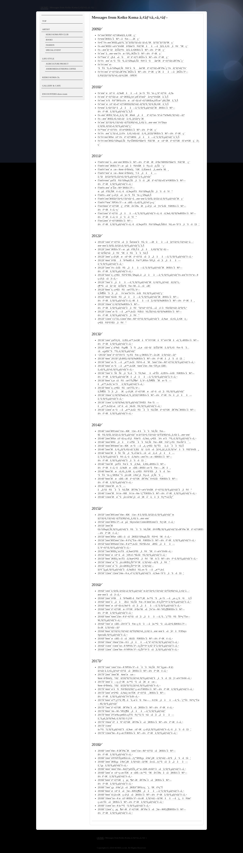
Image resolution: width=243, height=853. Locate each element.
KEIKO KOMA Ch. (51, 77)
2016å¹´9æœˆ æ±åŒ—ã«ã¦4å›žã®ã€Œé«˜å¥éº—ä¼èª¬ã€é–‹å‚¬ (135, 638)
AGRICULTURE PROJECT (57, 64)
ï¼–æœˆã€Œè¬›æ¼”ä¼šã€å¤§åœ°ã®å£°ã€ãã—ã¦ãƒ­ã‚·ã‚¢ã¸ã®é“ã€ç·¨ (143, 46)
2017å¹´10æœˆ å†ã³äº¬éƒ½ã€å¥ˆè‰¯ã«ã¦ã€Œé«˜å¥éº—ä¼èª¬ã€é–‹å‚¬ (140, 722)
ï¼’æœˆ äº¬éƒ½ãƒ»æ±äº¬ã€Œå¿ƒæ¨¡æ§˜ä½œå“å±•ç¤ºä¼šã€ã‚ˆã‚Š (133, 96)
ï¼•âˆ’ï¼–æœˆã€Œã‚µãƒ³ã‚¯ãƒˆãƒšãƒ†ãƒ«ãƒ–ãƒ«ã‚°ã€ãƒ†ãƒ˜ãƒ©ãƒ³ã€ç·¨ (136, 42)
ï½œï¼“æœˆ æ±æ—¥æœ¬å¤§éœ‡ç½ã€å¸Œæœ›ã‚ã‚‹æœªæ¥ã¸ (133, 169)
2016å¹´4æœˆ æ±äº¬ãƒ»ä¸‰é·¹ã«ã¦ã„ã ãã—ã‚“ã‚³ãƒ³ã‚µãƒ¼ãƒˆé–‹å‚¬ (139, 605)
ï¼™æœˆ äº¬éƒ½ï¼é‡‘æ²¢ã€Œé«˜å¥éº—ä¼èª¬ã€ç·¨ (127, 129)
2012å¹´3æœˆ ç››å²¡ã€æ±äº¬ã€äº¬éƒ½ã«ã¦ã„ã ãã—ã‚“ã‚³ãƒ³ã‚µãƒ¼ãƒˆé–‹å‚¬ (145, 256)
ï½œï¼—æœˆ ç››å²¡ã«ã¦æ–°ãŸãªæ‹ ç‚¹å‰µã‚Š (124, 195)
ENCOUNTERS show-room (54, 94)
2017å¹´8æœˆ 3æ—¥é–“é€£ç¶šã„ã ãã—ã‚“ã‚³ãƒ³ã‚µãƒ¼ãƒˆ (132, 711)
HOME (44, 7)
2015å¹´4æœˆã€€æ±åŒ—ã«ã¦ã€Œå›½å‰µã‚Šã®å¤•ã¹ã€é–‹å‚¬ (134, 536)
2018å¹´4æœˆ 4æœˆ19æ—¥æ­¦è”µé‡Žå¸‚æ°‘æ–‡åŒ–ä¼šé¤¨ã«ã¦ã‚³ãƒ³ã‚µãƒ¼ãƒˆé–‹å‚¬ (142, 769)
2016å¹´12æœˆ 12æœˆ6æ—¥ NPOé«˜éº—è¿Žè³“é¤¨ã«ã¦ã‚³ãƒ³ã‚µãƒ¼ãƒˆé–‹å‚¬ (138, 649)
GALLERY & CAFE (51, 85)
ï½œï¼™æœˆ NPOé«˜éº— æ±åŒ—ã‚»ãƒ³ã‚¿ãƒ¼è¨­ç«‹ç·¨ (127, 202)
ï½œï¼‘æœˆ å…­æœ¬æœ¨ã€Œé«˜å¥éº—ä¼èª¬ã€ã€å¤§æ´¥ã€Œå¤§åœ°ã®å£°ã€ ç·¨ (144, 162)
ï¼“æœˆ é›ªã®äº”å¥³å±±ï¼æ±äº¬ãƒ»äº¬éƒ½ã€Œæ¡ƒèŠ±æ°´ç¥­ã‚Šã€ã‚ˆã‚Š (138, 100)
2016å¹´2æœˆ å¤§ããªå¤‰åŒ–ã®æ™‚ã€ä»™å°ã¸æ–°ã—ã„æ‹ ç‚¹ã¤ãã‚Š (145, 598)
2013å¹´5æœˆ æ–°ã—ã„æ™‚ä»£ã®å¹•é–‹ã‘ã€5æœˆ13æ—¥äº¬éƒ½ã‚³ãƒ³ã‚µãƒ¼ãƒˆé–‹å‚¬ (146, 362)
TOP (44, 21)
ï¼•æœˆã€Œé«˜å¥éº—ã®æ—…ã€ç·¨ (119, 38)
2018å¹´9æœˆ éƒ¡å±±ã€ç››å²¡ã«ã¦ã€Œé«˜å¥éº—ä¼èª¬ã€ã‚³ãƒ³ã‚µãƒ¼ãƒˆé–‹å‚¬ (142, 794)
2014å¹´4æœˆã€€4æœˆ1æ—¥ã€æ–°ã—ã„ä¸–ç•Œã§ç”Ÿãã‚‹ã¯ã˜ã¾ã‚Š (141, 445)
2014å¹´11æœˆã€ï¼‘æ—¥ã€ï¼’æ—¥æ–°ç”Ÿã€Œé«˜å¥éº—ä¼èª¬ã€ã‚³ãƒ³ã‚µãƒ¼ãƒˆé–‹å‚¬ (147, 493)
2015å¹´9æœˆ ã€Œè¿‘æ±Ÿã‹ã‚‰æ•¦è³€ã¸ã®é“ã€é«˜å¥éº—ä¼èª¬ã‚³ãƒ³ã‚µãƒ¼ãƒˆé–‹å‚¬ (148, 558)
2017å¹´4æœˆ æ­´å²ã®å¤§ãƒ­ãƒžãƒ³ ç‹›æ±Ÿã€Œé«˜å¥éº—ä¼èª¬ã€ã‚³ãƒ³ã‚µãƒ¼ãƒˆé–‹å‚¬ (146, 689)
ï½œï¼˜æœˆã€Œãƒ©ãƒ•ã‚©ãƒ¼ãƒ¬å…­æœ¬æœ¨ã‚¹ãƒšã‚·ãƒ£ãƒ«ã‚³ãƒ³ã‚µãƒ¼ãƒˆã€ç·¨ (141, 198)
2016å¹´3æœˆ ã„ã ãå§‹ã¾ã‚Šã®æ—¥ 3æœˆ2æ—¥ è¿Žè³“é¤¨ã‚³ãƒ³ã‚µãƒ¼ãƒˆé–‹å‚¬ (144, 601)
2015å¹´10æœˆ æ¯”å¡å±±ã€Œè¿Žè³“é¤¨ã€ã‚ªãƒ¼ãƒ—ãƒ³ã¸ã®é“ (134, 562)
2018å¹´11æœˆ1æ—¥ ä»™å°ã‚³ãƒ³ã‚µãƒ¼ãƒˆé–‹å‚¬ (124, 805)
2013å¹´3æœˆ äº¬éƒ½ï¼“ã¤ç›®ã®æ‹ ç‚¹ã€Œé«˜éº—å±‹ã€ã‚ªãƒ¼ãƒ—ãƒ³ (137, 354)
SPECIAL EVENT (53, 50)
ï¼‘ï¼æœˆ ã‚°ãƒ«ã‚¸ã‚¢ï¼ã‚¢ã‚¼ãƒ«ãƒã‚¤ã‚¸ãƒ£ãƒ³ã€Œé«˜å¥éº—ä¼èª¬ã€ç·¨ (141, 133)
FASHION (50, 45)
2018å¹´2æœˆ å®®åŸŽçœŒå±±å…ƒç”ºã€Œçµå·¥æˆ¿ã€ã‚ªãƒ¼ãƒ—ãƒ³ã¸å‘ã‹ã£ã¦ (144, 758)
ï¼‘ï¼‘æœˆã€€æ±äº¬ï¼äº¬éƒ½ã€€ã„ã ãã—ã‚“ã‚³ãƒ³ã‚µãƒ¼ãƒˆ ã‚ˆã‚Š (138, 137)
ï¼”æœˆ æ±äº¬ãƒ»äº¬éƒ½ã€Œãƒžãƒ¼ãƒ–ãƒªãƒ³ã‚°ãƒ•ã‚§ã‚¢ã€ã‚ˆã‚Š (133, 104)
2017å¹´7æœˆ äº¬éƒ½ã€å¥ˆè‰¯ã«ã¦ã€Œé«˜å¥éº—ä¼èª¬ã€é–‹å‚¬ (136, 707)
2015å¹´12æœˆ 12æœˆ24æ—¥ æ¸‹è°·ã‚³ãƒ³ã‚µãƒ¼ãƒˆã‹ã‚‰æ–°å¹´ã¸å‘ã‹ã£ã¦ (141, 573)
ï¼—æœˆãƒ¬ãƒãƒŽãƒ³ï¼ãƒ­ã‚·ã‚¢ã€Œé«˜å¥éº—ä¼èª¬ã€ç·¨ (131, 49)
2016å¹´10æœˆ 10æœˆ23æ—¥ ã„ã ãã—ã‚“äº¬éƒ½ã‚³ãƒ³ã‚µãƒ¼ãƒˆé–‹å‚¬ (138, 642)
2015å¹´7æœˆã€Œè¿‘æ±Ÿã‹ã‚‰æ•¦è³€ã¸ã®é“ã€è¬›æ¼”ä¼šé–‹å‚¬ (135, 551)
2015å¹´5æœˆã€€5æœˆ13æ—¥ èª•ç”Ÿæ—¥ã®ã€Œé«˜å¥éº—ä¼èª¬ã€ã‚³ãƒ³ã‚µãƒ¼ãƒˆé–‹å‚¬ (147, 540)
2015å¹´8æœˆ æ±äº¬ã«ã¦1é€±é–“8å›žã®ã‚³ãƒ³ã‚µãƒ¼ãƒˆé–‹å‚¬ (132, 554)
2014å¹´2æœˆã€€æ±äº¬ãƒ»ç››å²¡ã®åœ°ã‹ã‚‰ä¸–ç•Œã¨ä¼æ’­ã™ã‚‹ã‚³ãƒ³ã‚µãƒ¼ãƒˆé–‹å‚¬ (147, 438)
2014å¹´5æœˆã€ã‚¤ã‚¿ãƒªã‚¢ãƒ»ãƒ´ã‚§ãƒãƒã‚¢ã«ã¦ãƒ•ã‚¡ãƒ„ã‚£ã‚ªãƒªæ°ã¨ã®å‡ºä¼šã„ (148, 449)
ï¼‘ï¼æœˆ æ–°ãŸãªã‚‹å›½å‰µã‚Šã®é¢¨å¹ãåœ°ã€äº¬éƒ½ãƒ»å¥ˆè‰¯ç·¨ (141, 60)
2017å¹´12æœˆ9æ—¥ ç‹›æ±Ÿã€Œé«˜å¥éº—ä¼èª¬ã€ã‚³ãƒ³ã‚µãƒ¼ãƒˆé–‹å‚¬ (138, 733)
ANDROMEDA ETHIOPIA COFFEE (61, 69)
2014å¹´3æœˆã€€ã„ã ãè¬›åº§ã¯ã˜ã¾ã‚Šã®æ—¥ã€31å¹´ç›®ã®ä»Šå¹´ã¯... (144, 442)
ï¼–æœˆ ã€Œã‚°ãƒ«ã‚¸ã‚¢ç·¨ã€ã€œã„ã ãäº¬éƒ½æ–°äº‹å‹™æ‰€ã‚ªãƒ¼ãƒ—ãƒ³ (141, 115)
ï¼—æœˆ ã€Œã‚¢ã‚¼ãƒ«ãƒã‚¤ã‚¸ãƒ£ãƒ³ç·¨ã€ (122, 118)
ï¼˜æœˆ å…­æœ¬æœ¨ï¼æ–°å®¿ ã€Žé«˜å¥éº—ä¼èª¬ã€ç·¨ (130, 53)
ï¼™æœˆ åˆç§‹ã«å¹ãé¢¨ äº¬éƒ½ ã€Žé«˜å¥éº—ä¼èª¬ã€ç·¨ (133, 57)
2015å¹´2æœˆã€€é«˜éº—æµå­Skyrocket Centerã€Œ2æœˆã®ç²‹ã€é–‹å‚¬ (136, 522)
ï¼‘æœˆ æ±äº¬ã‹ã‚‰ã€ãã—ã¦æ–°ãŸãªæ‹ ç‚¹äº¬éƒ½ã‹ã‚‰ (136, 93)
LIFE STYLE (48, 58)
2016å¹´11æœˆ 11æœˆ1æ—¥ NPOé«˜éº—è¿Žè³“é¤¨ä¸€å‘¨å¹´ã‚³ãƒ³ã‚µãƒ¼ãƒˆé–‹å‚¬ (138, 645)
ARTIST (46, 29)
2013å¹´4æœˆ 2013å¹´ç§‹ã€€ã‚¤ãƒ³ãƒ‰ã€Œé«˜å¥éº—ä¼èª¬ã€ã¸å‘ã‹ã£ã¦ (141, 358)
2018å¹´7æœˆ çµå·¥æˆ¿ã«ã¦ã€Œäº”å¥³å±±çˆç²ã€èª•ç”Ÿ (130, 787)
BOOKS (49, 40)
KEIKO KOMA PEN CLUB (57, 34)
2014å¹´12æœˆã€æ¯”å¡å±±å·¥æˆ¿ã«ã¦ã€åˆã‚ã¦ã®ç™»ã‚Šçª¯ (136, 497)
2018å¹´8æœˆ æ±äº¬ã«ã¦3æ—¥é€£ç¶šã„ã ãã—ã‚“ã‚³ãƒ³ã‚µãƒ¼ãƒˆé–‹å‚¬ (141, 791)
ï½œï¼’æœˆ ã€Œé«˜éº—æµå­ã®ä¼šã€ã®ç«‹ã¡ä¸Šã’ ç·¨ (131, 165)
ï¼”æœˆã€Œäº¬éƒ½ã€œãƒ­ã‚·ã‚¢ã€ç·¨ (117, 35)
